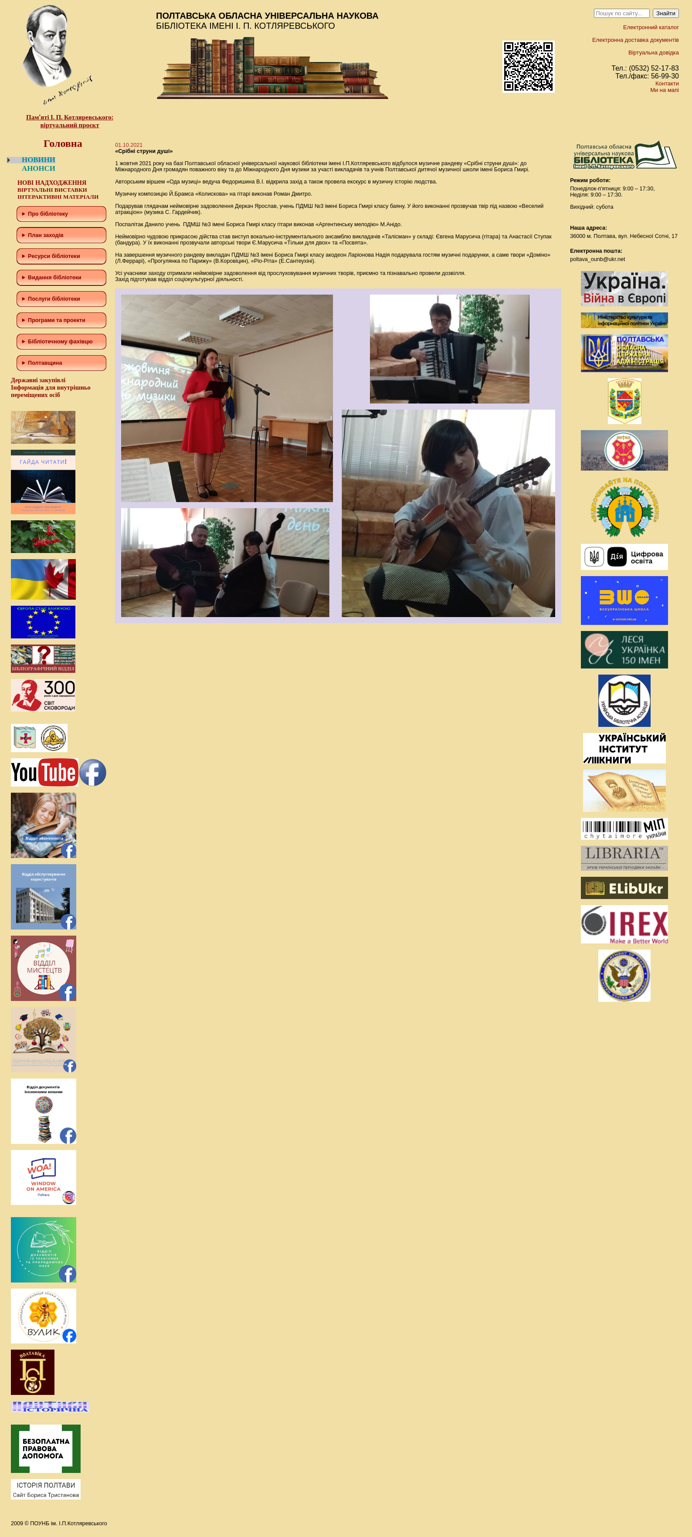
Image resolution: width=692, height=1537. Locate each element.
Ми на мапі (664, 90)
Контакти (667, 83)
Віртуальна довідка (653, 52)
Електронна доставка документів (635, 40)
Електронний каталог (651, 27)
